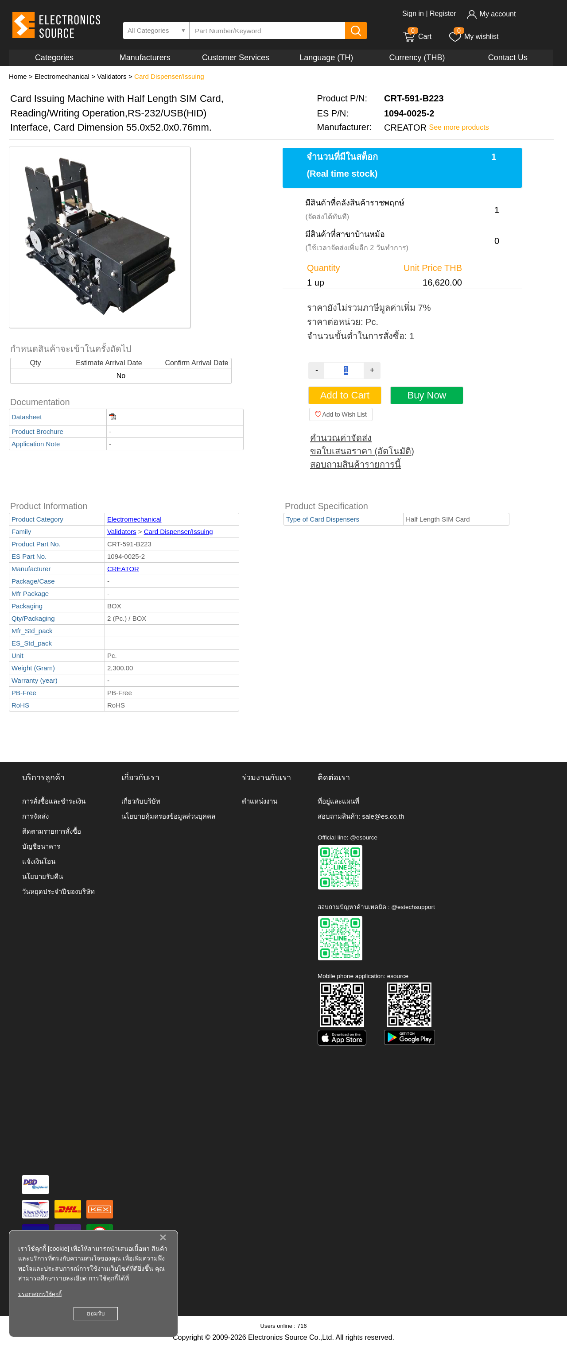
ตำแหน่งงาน (259, 801)
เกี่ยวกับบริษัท (140, 801)
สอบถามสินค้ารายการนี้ (355, 464)
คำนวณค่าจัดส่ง (341, 438)
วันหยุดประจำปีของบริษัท (58, 891)
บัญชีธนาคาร (41, 846)
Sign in (413, 13)
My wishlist (473, 36)
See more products (459, 127)
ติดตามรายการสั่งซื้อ (51, 831)
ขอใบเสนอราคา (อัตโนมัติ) (362, 451)
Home (18, 76)
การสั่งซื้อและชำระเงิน (53, 801)
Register (443, 13)
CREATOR (123, 568)
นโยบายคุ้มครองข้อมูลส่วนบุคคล (168, 816)
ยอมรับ (96, 1313)
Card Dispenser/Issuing (169, 76)
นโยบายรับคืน (42, 876)
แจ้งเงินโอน (38, 861)
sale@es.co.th (383, 816)
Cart (416, 36)
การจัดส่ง (35, 816)
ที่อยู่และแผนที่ (338, 801)
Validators (111, 76)
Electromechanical (62, 76)
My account (491, 14)
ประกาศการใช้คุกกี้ (40, 1294)
